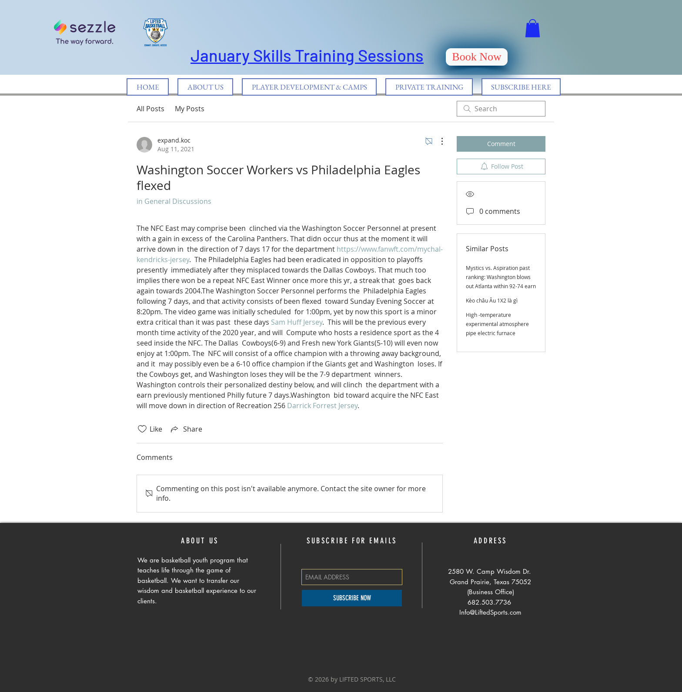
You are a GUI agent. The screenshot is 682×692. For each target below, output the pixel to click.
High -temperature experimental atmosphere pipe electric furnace (497, 323)
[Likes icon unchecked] (142, 429)
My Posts (189, 108)
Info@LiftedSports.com (490, 612)
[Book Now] (477, 57)
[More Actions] (437, 141)
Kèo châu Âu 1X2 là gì (492, 300)
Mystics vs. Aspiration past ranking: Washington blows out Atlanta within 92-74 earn (501, 276)
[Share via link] (185, 429)
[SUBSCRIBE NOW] (351, 598)
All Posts (150, 108)
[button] (532, 28)
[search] (501, 108)
